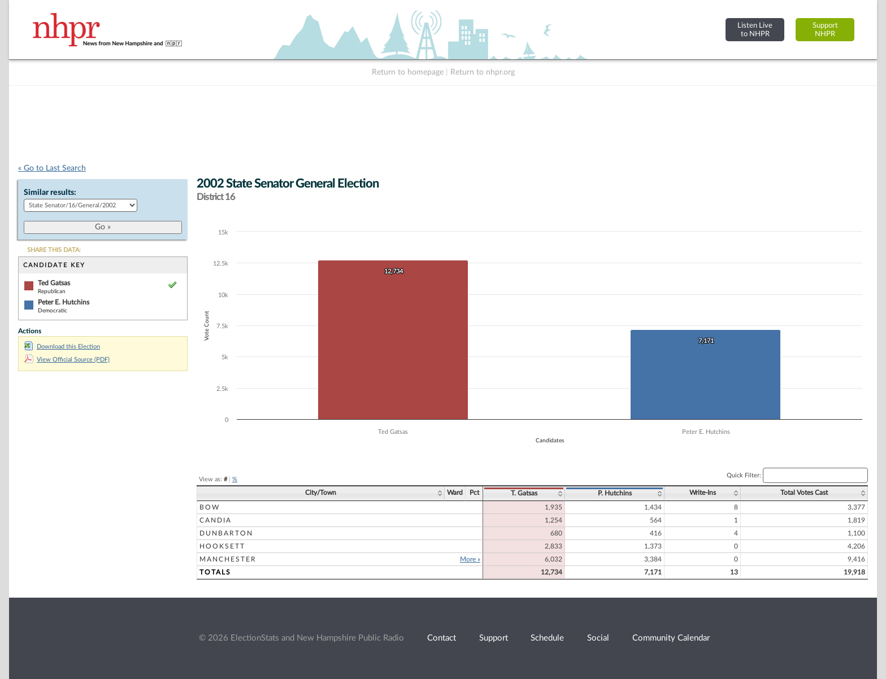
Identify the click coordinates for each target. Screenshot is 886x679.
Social (598, 638)
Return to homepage (408, 72)
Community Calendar (671, 638)
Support (493, 638)
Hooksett (222, 546)
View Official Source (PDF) (67, 359)
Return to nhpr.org (482, 72)
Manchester (228, 559)
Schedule (547, 638)
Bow (209, 507)
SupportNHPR (825, 29)
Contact (441, 638)
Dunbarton (226, 533)
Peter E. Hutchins (63, 302)
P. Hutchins (615, 493)
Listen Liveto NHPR (754, 29)
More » (470, 559)
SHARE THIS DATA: (54, 250)
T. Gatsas (524, 493)
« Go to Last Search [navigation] (52, 168)
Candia (215, 520)
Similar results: (50, 193)
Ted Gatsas (54, 283)
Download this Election (62, 346)
